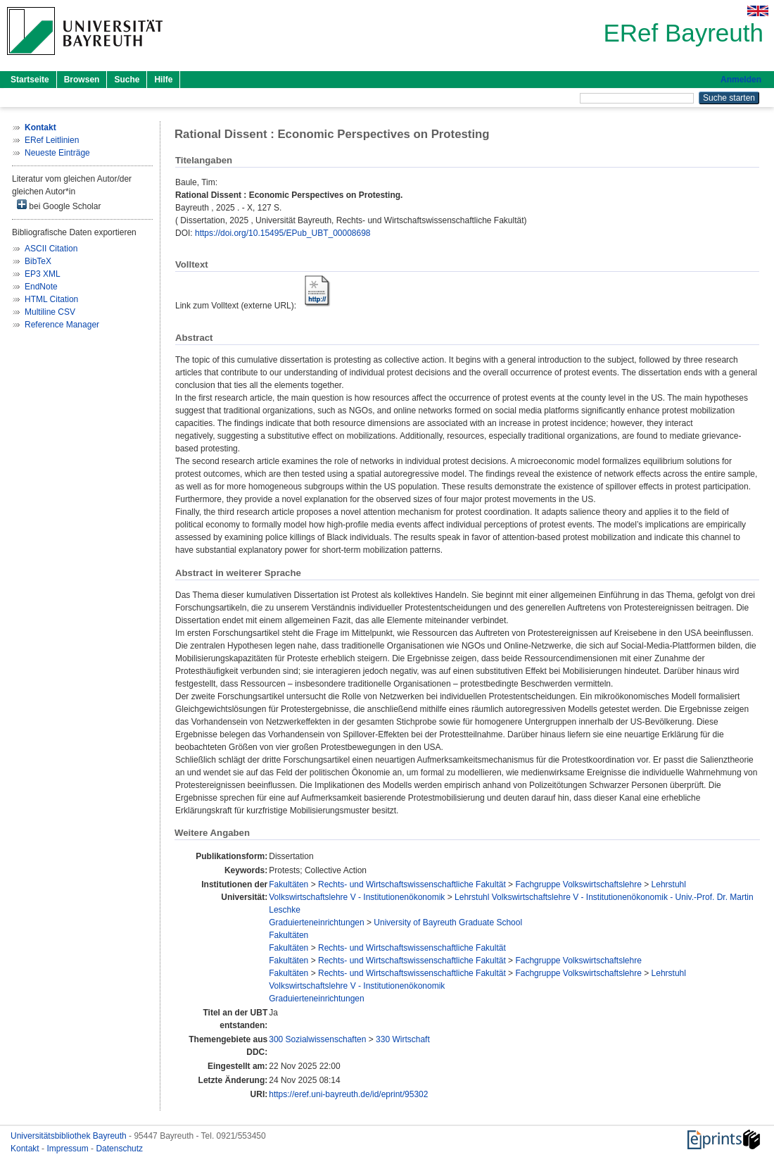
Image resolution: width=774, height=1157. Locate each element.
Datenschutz (119, 1148)
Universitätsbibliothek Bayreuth (70, 1136)
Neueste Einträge (57, 153)
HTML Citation (51, 299)
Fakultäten (288, 884)
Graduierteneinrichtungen (316, 922)
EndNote (41, 287)
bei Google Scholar (59, 205)
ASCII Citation (51, 249)
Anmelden (741, 80)
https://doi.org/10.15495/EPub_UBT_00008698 (283, 233)
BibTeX (38, 261)
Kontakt (26, 1148)
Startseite (30, 80)
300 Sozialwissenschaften (317, 1039)
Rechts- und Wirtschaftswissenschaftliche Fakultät (412, 884)
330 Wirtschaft (403, 1039)
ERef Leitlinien (52, 140)
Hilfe (163, 80)
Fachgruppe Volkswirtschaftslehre (578, 884)
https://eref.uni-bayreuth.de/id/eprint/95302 (348, 1094)
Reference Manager (62, 325)
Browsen (82, 80)
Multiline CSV (50, 312)
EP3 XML (43, 274)
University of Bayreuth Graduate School (448, 922)
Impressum (68, 1148)
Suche (126, 80)
